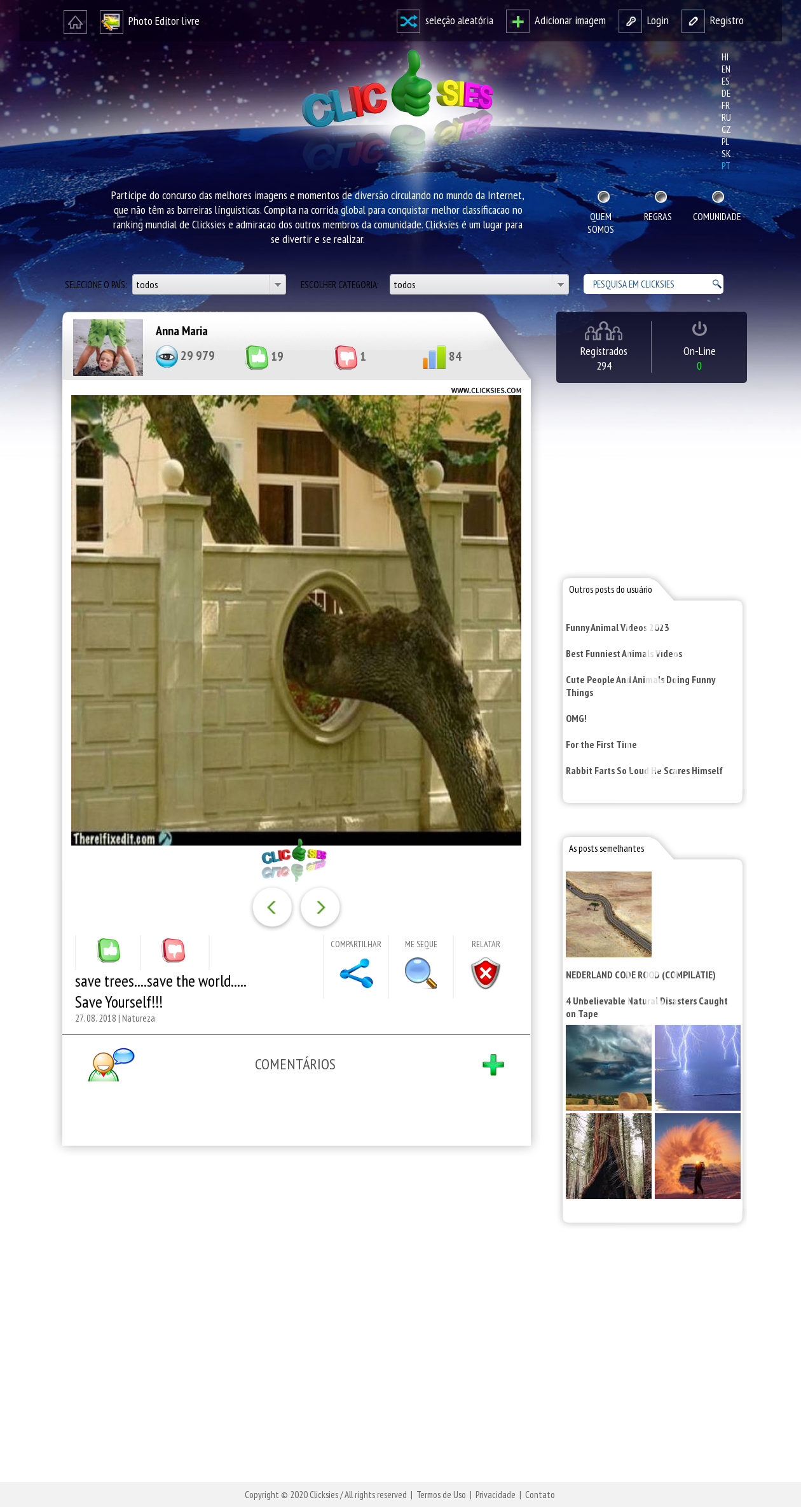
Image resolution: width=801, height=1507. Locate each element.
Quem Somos (600, 222)
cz (726, 129)
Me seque (421, 944)
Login (644, 20)
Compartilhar (356, 944)
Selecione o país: (96, 285)
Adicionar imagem (556, 20)
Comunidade (717, 216)
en (726, 69)
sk (726, 154)
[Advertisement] (293, 1321)
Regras (658, 216)
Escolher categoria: (340, 285)
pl (725, 141)
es (726, 81)
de (726, 93)
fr (726, 105)
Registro (712, 20)
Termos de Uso (441, 1495)
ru (726, 117)
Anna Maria (182, 331)
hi (725, 57)
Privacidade (496, 1495)
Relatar (486, 944)
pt (726, 166)
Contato (540, 1495)
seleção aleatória (445, 20)
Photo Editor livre (150, 20)
